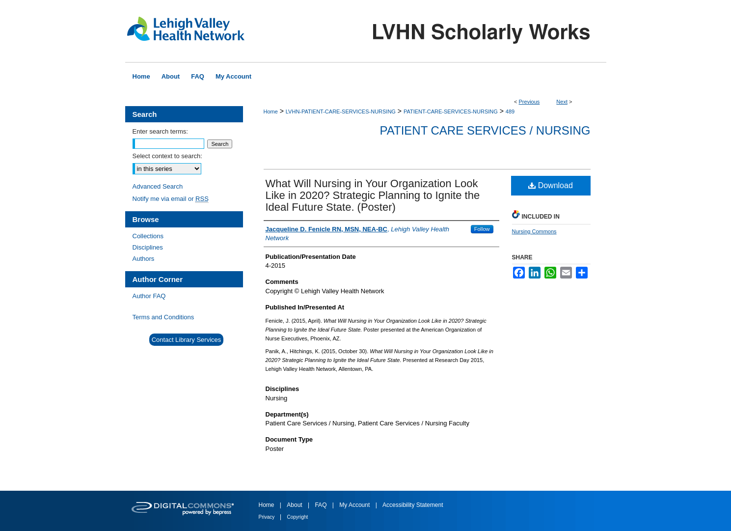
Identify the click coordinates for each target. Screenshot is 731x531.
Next (562, 102)
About (295, 505)
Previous (529, 102)
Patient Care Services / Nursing (485, 130)
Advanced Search (158, 186)
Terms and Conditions (163, 317)
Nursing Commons (534, 231)
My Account (355, 505)
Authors (144, 258)
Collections (148, 236)
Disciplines (148, 247)
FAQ (321, 505)
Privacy (267, 517)
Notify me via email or (171, 198)
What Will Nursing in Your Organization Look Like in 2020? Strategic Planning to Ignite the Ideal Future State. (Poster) (373, 195)
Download (550, 185)
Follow (482, 229)
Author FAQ (149, 296)
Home (271, 111)
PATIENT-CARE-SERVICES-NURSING (451, 111)
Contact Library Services (186, 339)
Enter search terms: (160, 131)
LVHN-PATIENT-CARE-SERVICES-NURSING (341, 111)
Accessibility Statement (412, 505)
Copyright (297, 517)
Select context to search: (167, 156)
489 (510, 111)
